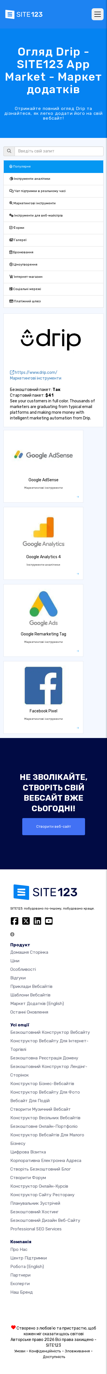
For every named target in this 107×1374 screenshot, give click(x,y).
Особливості (23, 969)
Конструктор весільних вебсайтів (45, 1117)
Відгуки (18, 977)
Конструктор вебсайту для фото (45, 1092)
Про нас (18, 1249)
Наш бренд (21, 1292)
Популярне (20, 166)
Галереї (18, 240)
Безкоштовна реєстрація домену (44, 1058)
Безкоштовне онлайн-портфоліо (44, 1126)
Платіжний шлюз (25, 301)
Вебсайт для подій (30, 1100)
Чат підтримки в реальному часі (37, 191)
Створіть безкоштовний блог (40, 1169)
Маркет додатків (37, 1003)
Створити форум (28, 1177)
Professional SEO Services (36, 1229)
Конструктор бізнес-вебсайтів (42, 1083)
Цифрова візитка (28, 1152)
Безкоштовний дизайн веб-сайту (45, 1220)
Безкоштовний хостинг (34, 1211)
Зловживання (77, 1351)
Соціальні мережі (25, 289)
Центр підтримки (28, 1258)
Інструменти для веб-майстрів (36, 215)
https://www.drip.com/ (33, 372)
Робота (27, 1266)
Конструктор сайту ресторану (42, 1194)
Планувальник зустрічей (35, 1203)
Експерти (20, 1283)
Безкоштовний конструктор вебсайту (50, 1032)
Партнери (20, 1275)
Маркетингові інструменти (32, 203)
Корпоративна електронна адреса (45, 1160)
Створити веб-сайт (53, 826)
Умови (19, 1351)
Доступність (54, 1357)
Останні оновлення (29, 1012)
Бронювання (21, 252)
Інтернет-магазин (26, 277)
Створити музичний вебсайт (40, 1109)
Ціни (14, 960)
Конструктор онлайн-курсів (39, 1186)
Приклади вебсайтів (31, 986)
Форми (16, 228)
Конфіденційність (45, 1351)
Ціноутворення (23, 264)
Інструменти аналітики (29, 179)
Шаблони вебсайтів (30, 995)
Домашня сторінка (29, 952)
